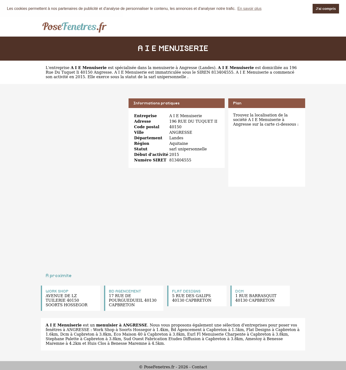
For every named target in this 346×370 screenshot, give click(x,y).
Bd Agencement (186, 329)
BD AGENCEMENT (125, 291)
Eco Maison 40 (128, 334)
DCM (239, 291)
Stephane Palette (62, 338)
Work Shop (104, 329)
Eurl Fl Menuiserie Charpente (216, 334)
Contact (199, 366)
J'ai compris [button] (326, 9)
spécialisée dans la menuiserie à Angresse (156, 67)
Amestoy (253, 338)
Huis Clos (96, 343)
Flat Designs (258, 329)
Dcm (64, 334)
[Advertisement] (83, 132)
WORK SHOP (57, 291)
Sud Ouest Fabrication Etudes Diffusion (162, 338)
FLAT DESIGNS (186, 291)
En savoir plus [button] (249, 8)
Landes (207, 67)
